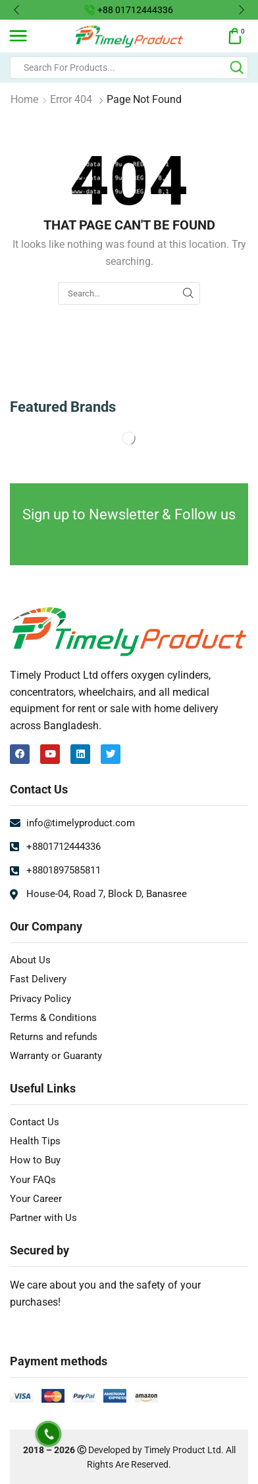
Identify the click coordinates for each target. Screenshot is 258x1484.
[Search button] (236, 67)
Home (24, 99)
